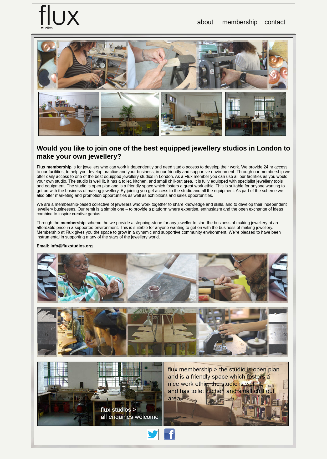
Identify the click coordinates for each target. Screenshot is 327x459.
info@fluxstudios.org (71, 246)
